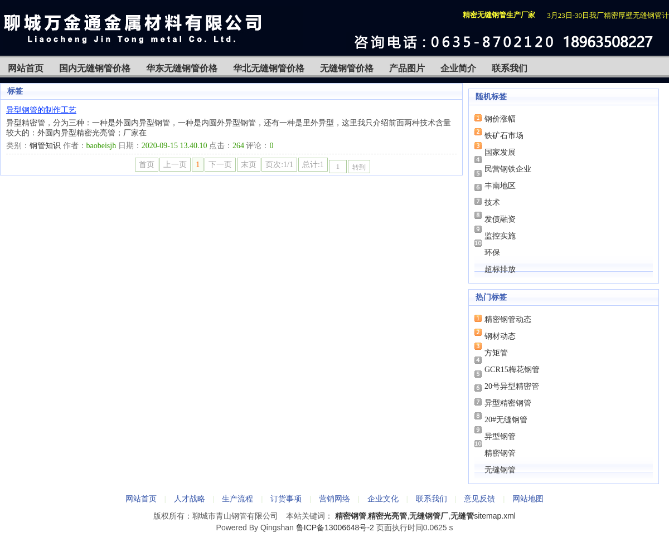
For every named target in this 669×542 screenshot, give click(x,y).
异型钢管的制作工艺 (41, 110)
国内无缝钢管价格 (94, 68)
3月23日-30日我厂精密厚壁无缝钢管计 (608, 15)
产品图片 (407, 68)
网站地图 (528, 498)
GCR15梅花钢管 (512, 369)
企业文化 (383, 498)
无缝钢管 (500, 470)
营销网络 (334, 498)
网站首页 (25, 68)
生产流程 (237, 498)
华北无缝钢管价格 (268, 68)
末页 (248, 164)
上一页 (175, 164)
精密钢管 (500, 453)
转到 (359, 167)
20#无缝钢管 (505, 420)
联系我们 (509, 68)
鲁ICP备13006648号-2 (335, 527)
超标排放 (500, 269)
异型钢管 (500, 436)
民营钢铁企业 (507, 169)
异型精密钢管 (507, 403)
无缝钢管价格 (347, 68)
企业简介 (458, 68)
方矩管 (496, 353)
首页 (146, 164)
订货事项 (286, 498)
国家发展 (500, 152)
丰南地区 (500, 186)
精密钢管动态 (507, 319)
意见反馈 (479, 498)
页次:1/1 (279, 164)
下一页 (220, 164)
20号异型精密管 (511, 386)
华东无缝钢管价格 (181, 68)
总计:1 (313, 164)
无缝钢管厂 (428, 515)
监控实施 (500, 236)
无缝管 (462, 515)
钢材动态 (500, 336)
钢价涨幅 (500, 119)
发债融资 (500, 219)
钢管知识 (45, 145)
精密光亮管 (387, 515)
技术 (492, 202)
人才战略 (189, 498)
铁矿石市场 (503, 135)
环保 (492, 252)
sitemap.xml (495, 515)
